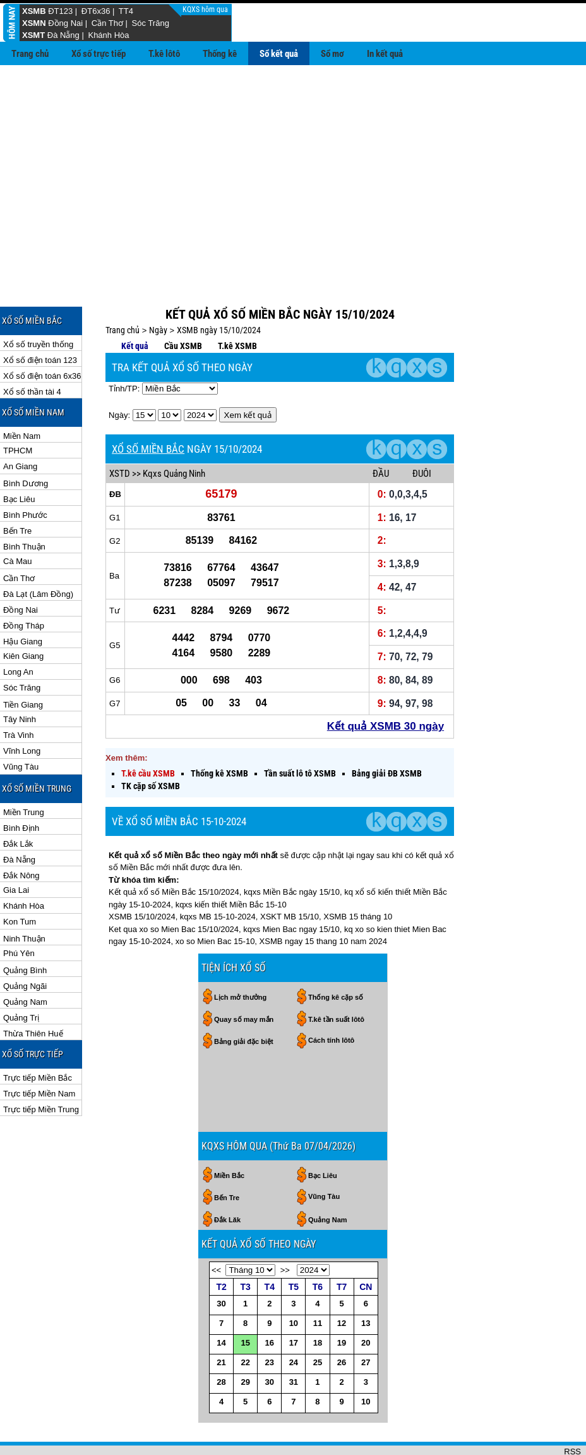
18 (317, 1301)
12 (341, 1282)
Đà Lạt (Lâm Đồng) (38, 553)
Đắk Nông (21, 834)
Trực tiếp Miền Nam (39, 1052)
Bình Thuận (24, 505)
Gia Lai (16, 849)
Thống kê (220, 53)
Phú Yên (19, 912)
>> (285, 1229)
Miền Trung (23, 771)
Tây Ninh (19, 678)
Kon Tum (19, 880)
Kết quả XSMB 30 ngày (385, 685)
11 (317, 1282)
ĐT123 (60, 11)
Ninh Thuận (24, 897)
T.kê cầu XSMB (148, 732)
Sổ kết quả (279, 53)
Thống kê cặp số (335, 956)
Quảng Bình (25, 929)
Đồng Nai (65, 23)
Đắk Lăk (227, 1178)
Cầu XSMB (183, 305)
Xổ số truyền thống (38, 303)
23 (269, 1321)
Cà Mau (17, 520)
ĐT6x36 (96, 11)
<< (216, 1229)
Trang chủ (30, 53)
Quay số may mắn (243, 978)
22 (245, 1321)
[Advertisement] (293, 160)
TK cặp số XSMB (150, 745)
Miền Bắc (229, 1134)
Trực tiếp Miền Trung (41, 1068)
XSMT (33, 35)
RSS (572, 1410)
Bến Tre (17, 489)
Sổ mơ (332, 53)
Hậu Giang (22, 600)
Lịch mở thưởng (240, 956)
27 (365, 1321)
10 (293, 1282)
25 (317, 1321)
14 (221, 1301)
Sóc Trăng (150, 23)
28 (221, 1341)
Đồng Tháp (23, 584)
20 (365, 1301)
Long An (18, 630)
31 (293, 1341)
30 (221, 1262)
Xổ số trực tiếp (98, 53)
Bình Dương (25, 442)
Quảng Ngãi (25, 945)
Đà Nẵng (63, 35)
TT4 (126, 11)
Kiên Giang (23, 615)
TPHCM (17, 409)
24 (293, 1321)
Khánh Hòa (108, 35)
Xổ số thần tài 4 (32, 350)
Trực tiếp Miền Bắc (37, 1036)
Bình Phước (25, 474)
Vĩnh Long (21, 710)
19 (341, 1301)
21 (221, 1321)
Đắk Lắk (18, 802)
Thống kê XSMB (219, 732)
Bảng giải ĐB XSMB (387, 732)
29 (245, 1341)
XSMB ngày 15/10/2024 (219, 289)
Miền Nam (21, 395)
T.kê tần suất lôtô (336, 978)
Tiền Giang (23, 663)
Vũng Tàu (21, 725)
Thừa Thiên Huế (33, 992)
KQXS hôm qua (206, 9)
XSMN (34, 23)
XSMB (34, 11)
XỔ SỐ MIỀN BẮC (148, 408)
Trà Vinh (18, 694)
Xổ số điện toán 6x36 (42, 335)
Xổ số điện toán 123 (40, 319)
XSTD (119, 432)
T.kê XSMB (237, 305)
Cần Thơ (107, 23)
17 (293, 1301)
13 (365, 1282)
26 (341, 1321)
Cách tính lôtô (331, 999)
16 (269, 1301)
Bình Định (21, 787)
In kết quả (385, 53)
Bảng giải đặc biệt (243, 1000)
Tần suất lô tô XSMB (300, 732)
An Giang (20, 425)
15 (245, 1301)
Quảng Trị (21, 976)
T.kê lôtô (164, 53)
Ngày (158, 289)
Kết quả (134, 305)
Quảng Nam (25, 961)
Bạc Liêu (19, 458)
